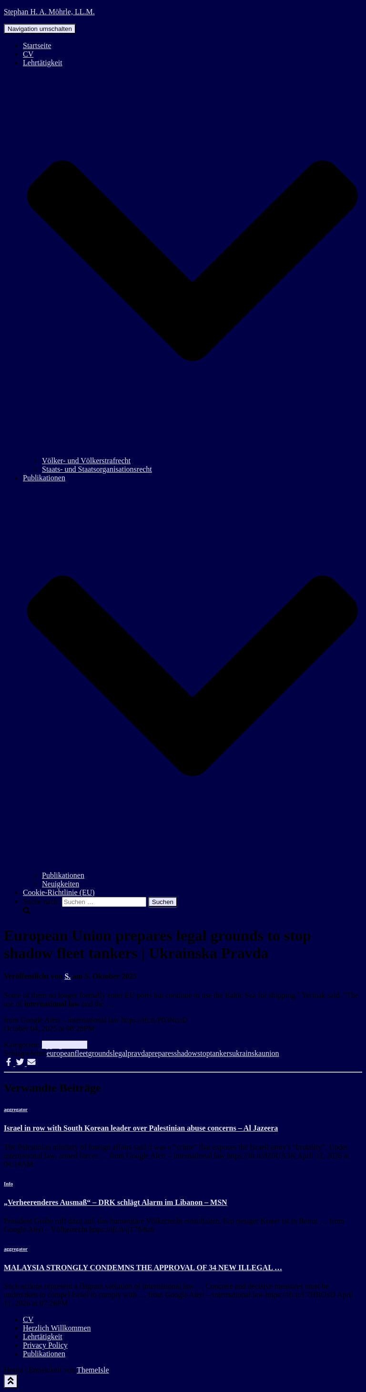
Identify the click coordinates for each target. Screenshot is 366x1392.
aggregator (58, 1045)
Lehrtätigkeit (42, 1336)
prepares (161, 1053)
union (270, 1053)
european (61, 1053)
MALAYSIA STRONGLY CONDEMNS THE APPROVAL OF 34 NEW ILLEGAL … (143, 1267)
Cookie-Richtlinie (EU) (59, 892)
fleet (81, 1053)
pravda (137, 1053)
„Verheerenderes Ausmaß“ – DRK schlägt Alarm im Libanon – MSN (115, 1202)
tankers (221, 1053)
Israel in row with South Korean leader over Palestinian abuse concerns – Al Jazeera (141, 1128)
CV (28, 54)
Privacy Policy (45, 1345)
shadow (185, 1053)
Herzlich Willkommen (57, 1328)
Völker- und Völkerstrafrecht (86, 461)
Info (80, 1045)
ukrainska (247, 1053)
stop (203, 1053)
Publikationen (63, 875)
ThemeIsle (93, 1370)
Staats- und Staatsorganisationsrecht (97, 469)
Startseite (37, 45)
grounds (100, 1053)
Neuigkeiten (60, 884)
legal (119, 1053)
